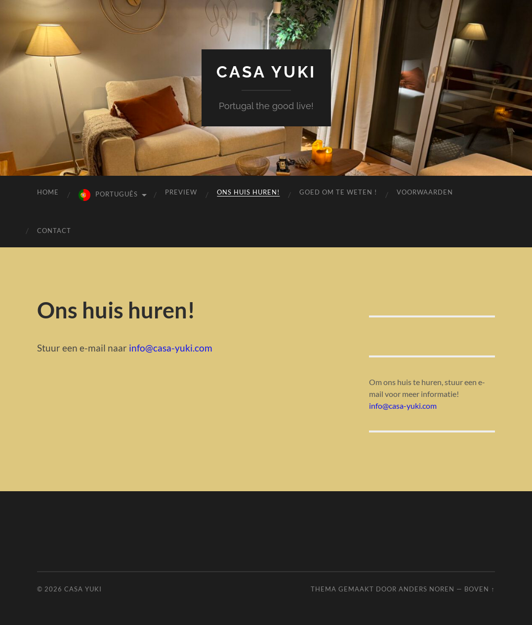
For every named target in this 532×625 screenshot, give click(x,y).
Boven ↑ (479, 589)
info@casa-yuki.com (170, 347)
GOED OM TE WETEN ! (338, 192)
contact (54, 230)
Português (116, 194)
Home (48, 192)
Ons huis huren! (248, 192)
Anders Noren (426, 589)
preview (181, 192)
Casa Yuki (266, 72)
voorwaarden (425, 192)
